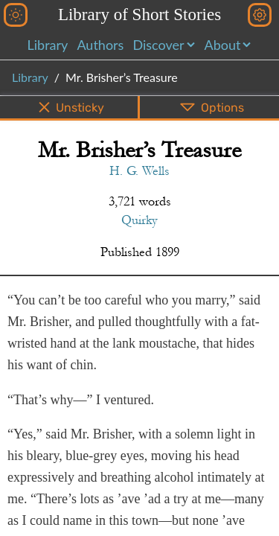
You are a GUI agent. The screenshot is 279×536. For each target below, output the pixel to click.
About (223, 44)
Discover (158, 44)
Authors (100, 44)
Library (48, 44)
